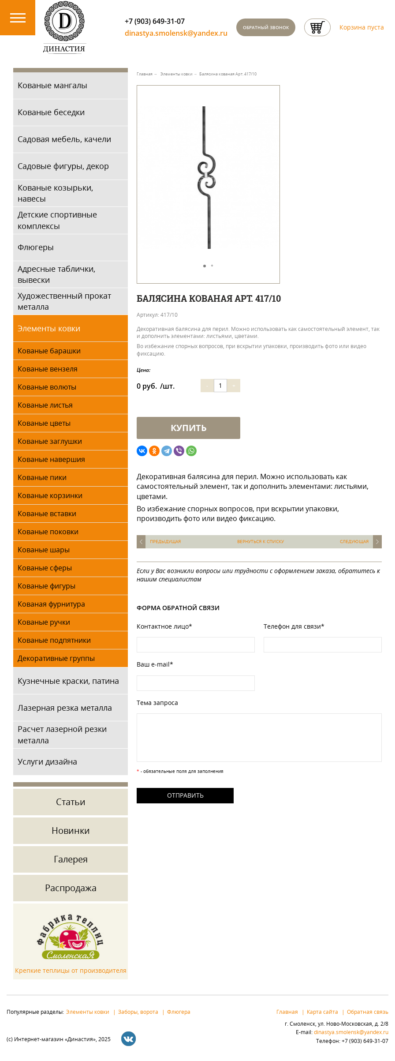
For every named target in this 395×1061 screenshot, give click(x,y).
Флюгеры (36, 247)
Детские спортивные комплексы (57, 220)
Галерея (71, 859)
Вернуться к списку (260, 541)
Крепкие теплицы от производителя (71, 970)
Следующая (354, 541)
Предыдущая (165, 541)
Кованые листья (45, 405)
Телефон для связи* (294, 626)
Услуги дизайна (47, 761)
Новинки (71, 830)
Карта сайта (322, 1011)
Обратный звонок (266, 27)
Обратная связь (367, 1011)
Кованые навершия (51, 459)
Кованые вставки (47, 513)
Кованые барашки (49, 351)
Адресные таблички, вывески (56, 274)
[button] (272, 104)
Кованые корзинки (50, 495)
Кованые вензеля (48, 369)
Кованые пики (42, 477)
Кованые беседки (51, 112)
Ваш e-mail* (155, 664)
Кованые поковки (48, 531)
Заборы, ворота (138, 1011)
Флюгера (178, 1011)
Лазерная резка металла (65, 707)
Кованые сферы (45, 568)
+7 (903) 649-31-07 (155, 21)
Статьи (71, 802)
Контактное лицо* (164, 626)
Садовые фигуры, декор (63, 166)
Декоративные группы (56, 658)
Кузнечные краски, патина (68, 680)
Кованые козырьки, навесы (55, 193)
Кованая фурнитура (51, 604)
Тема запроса (157, 702)
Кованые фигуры (46, 586)
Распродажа (71, 888)
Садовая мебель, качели (64, 139)
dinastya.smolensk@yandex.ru (176, 33)
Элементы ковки (49, 328)
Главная (287, 1011)
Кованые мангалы (52, 85)
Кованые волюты (47, 387)
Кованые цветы (44, 423)
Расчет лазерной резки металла (62, 735)
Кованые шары (44, 550)
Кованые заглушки (50, 441)
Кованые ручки (44, 622)
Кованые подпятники (54, 640)
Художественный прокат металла (64, 301)
